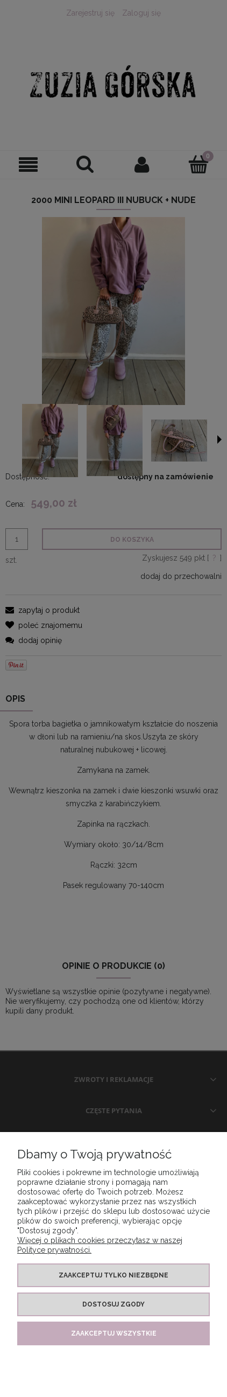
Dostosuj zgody (113, 1304)
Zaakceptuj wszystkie (114, 1333)
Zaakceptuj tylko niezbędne (113, 1275)
